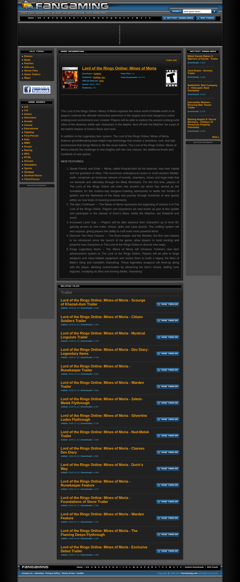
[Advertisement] (37, 252)
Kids (27, 139)
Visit (101, 81)
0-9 (39, 18)
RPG (27, 153)
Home (31, 18)
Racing (28, 150)
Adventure (30, 117)
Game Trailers (32, 74)
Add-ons (29, 67)
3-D (26, 110)
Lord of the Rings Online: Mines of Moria (119, 68)
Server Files (31, 70)
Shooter (28, 161)
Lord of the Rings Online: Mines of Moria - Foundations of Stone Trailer (95, 500)
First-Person (31, 135)
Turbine (97, 73)
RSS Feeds (212, 567)
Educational (31, 128)
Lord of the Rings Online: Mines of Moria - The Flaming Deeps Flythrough (99, 533)
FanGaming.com (189, 573)
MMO (27, 143)
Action (28, 114)
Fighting (29, 132)
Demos (28, 56)
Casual (28, 125)
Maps (27, 77)
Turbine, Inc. (99, 77)
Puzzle (28, 146)
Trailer (67, 292)
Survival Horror (33, 175)
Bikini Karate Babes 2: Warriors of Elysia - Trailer (203, 57)
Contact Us (27, 573)
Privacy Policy (53, 573)
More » (215, 136)
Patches (29, 63)
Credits (80, 573)
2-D (26, 107)
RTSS (27, 157)
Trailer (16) (171, 60)
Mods (27, 60)
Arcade (28, 121)
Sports (28, 168)
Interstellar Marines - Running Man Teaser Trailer (200, 105)
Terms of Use (68, 573)
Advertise (39, 573)
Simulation (30, 164)
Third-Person (32, 179)
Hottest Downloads (194, 567)
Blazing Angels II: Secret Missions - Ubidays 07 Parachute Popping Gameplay (202, 123)
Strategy (29, 172)
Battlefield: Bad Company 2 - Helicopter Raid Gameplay (202, 88)
